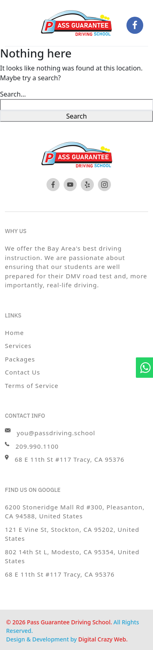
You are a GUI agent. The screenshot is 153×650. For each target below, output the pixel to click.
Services (18, 346)
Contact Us (22, 372)
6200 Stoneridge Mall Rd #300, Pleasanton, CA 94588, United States (75, 511)
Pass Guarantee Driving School (69, 622)
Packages (20, 359)
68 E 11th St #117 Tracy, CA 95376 (60, 574)
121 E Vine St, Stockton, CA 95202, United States (72, 534)
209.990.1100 (32, 446)
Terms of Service (31, 385)
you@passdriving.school (50, 432)
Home (14, 332)
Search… (13, 94)
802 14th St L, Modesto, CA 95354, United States (72, 556)
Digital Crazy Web (102, 639)
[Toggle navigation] (21, 24)
